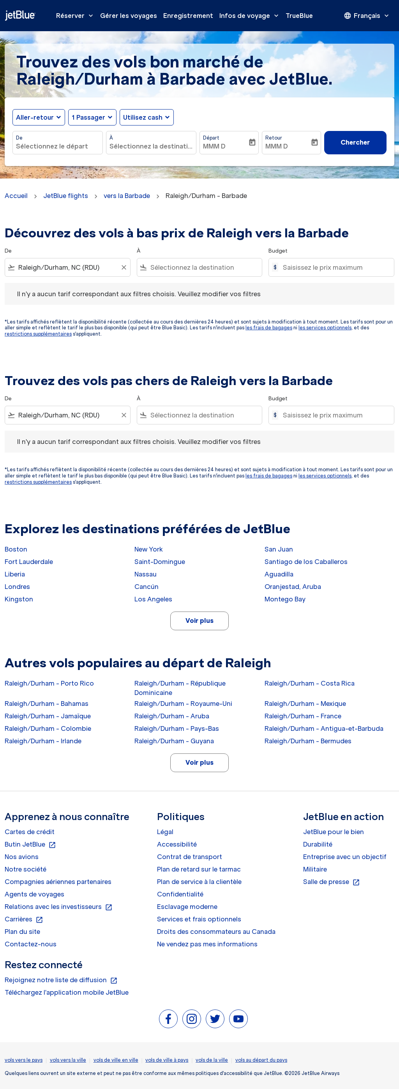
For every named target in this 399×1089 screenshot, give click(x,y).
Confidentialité (180, 894)
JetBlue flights (65, 196)
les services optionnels (324, 328)
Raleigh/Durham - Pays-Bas (176, 728)
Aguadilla (279, 574)
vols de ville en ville (116, 1060)
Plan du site (22, 931)
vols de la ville (212, 1060)
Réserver (76, 16)
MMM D (214, 146)
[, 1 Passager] (88, 117)
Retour (273, 138)
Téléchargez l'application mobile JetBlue (67, 992)
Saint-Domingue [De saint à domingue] (159, 562)
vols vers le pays (23, 1060)
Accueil (16, 196)
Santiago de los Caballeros (306, 562)
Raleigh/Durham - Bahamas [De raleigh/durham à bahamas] (46, 703)
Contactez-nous (30, 944)
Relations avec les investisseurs (59, 907)
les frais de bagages (268, 328)
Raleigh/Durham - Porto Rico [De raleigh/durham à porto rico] (49, 683)
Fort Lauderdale (29, 562)
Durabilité (317, 844)
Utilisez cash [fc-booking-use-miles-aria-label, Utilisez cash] (142, 117)
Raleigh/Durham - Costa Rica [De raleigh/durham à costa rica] (310, 683)
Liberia (15, 574)
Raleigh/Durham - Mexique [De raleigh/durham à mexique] (305, 703)
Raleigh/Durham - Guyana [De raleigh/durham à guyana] (174, 741)
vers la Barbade (127, 196)
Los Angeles (153, 599)
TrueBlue (299, 15)
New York (148, 549)
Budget (278, 250)
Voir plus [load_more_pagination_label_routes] (199, 620)
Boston (16, 549)
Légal (165, 832)
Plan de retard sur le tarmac (199, 869)
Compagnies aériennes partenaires (58, 882)
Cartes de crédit (30, 832)
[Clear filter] (123, 267)
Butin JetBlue (30, 844)
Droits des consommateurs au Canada (216, 931)
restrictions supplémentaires (38, 334)
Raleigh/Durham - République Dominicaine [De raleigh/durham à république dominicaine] (180, 688)
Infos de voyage (250, 16)
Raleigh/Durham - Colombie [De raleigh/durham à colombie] (48, 728)
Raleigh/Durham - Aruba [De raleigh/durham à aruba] (171, 716)
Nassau (145, 574)
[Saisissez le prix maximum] (334, 267)
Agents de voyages (34, 894)
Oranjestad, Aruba (293, 586)
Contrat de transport (189, 857)
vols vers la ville (68, 1060)
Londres (17, 586)
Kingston (19, 599)
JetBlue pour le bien (333, 832)
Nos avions (22, 857)
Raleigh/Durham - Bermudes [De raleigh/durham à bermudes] (308, 741)
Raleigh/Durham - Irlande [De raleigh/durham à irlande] (43, 741)
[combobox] (57, 146)
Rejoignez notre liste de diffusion (61, 980)
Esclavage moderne (187, 906)
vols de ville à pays (166, 1060)
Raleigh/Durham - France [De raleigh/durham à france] (303, 716)
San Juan (279, 549)
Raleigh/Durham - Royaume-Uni (183, 703)
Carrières (24, 919)
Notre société (25, 869)
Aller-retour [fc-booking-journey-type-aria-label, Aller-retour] (35, 117)
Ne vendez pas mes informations (207, 944)
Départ (211, 138)
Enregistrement (188, 15)
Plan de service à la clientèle (199, 882)
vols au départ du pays (261, 1060)
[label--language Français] (367, 16)
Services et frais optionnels (199, 919)
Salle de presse (331, 882)
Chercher (355, 142)
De (19, 138)
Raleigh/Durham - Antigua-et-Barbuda (324, 728)
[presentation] (367, 16)
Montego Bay (285, 599)
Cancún (146, 586)
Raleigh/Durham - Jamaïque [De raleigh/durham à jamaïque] (48, 716)
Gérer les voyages (128, 15)
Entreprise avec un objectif (345, 857)
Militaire (315, 869)
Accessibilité (177, 844)
